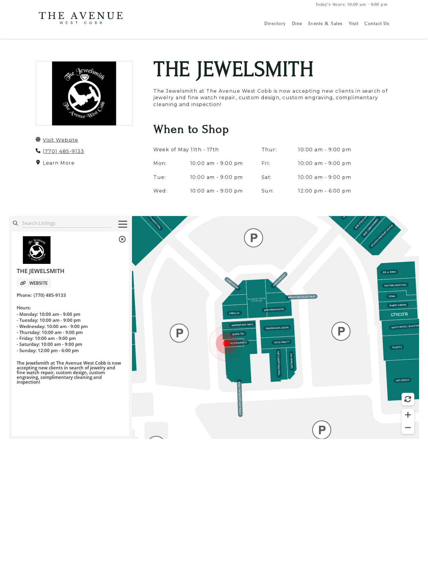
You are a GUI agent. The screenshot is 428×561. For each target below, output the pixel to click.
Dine (297, 23)
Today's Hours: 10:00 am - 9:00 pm (352, 4)
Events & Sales (326, 23)
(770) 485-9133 (63, 151)
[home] (80, 24)
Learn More (59, 163)
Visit (354, 23)
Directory (275, 23)
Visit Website (60, 140)
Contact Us (376, 23)
